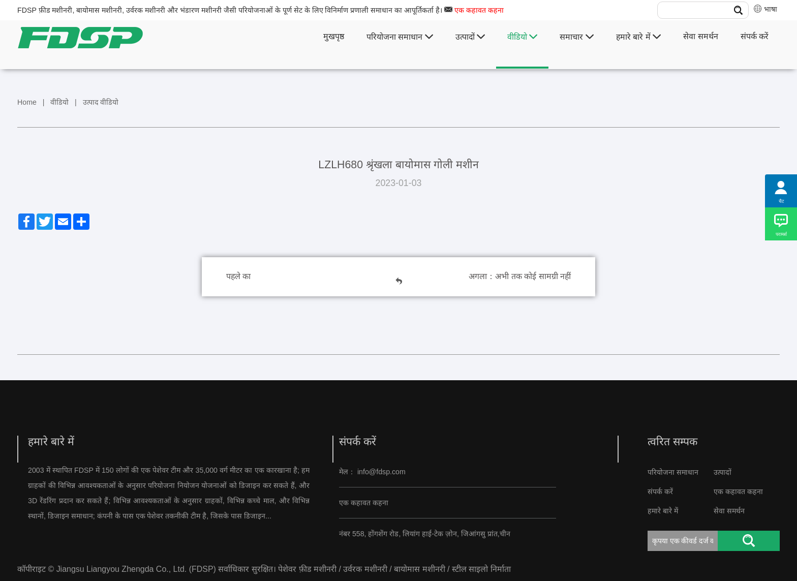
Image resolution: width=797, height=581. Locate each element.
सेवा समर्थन (700, 36)
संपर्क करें (755, 36)
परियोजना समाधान (399, 37)
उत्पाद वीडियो (101, 102)
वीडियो (522, 37)
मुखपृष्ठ (333, 36)
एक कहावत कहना (479, 10)
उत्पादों (470, 37)
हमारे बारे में (638, 37)
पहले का (238, 276)
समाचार (576, 37)
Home (27, 102)
